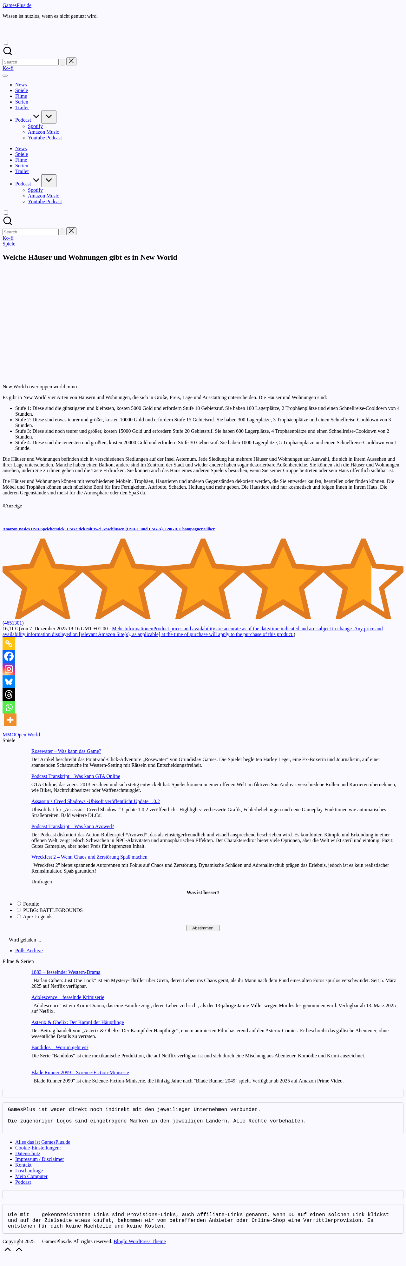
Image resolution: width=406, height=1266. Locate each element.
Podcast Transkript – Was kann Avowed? (72, 826)
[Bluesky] (9, 681)
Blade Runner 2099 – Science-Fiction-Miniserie (80, 1072)
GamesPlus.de (17, 5)
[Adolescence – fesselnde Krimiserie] (14, 1007)
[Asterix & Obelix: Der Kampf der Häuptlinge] (14, 1032)
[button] (62, 62)
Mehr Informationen (193, 631)
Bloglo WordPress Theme (140, 1249)
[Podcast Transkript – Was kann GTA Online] (14, 786)
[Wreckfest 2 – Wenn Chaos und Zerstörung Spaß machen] (14, 866)
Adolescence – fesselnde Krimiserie (67, 997)
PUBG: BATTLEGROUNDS (53, 910)
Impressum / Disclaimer (39, 1164)
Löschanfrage (29, 1175)
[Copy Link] (9, 643)
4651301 (13, 623)
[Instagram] (9, 669)
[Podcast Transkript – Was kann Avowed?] (14, 836)
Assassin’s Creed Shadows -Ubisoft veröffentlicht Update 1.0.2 (95, 801)
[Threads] (9, 694)
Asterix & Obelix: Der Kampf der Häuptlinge (77, 1022)
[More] (10, 719)
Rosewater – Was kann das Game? (66, 751)
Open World (27, 734)
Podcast (23, 1187)
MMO (9, 734)
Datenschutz (27, 1158)
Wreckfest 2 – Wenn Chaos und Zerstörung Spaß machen (89, 857)
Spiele (9, 243)
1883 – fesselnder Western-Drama (65, 972)
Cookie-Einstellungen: (38, 1152)
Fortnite (31, 904)
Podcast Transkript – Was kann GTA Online (75, 776)
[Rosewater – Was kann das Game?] (14, 761)
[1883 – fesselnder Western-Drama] (14, 982)
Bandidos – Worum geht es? (59, 1047)
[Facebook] (9, 656)
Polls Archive (29, 950)
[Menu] (5, 76)
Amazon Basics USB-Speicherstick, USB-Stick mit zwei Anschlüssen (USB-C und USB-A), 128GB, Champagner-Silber (109, 528)
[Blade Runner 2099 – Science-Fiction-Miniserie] (14, 1082)
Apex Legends (37, 916)
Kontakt (23, 1170)
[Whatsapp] (9, 707)
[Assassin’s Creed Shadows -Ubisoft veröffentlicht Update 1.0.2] (14, 811)
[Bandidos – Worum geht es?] (14, 1057)
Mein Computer (31, 1181)
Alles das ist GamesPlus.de (42, 1147)
